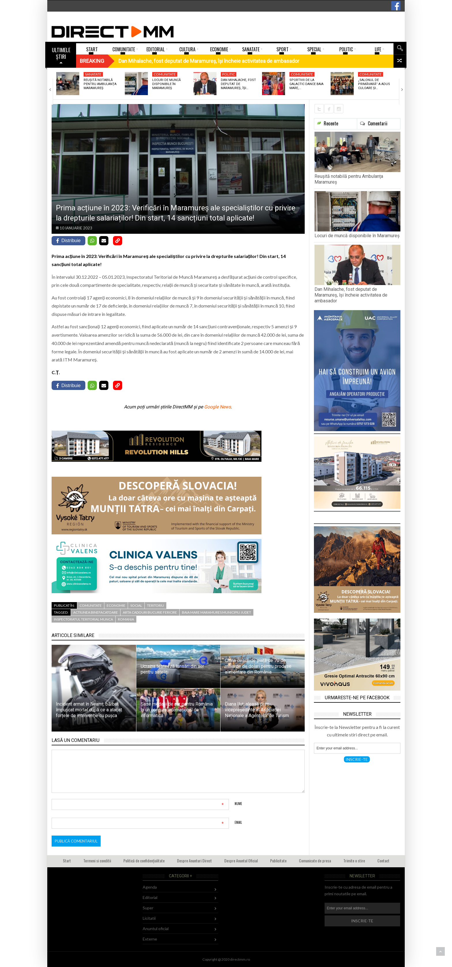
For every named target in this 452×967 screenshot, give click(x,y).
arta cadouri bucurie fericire (150, 612)
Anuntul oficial (156, 928)
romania (126, 619)
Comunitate (165, 74)
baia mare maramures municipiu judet (216, 612)
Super (148, 907)
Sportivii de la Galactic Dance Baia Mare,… (306, 84)
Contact (383, 860)
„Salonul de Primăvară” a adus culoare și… (374, 84)
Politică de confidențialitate (144, 860)
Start (67, 860)
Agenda (150, 887)
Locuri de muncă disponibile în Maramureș (166, 84)
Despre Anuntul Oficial (241, 860)
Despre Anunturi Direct (194, 860)
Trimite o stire (354, 860)
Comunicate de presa (315, 860)
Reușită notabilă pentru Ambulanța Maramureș (100, 84)
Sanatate (93, 74)
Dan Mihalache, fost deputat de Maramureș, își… (238, 84)
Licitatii (149, 918)
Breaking (92, 61)
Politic (228, 74)
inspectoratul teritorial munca (83, 619)
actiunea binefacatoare (95, 612)
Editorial (150, 897)
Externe (150, 938)
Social (136, 605)
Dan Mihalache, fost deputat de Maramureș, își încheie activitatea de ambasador (350, 295)
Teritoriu (155, 605)
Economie (116, 605)
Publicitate (278, 860)
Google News (217, 407)
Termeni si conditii (97, 860)
